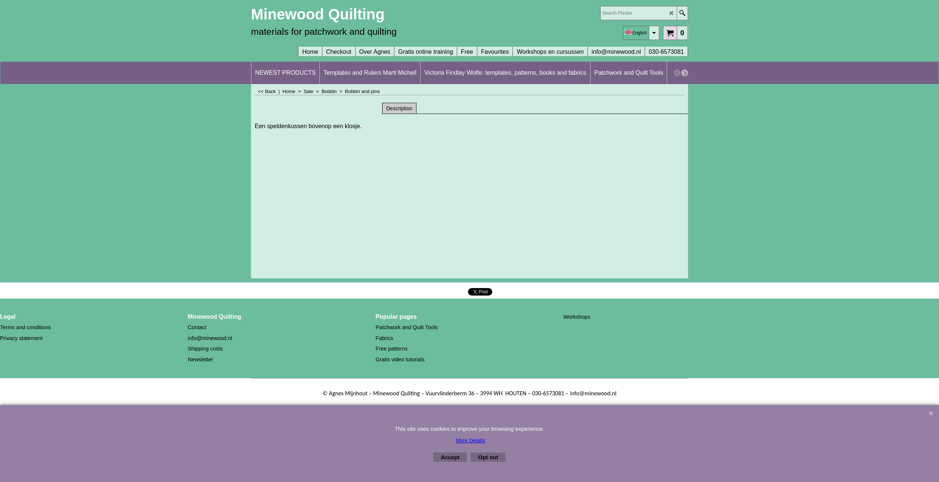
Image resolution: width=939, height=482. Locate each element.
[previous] (677, 72)
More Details (470, 441)
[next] (684, 72)
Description (399, 108)
